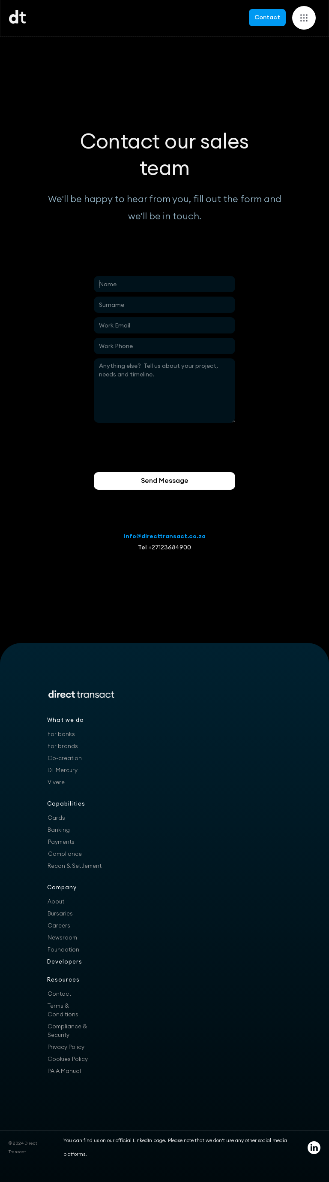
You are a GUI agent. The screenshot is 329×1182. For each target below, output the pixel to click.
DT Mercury (63, 770)
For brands (63, 746)
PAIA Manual (64, 1070)
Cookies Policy (68, 1058)
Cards (56, 817)
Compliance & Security (67, 1030)
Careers (59, 925)
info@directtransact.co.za (165, 536)
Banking (59, 829)
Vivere (56, 782)
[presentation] (159, 447)
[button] (304, 18)
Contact (267, 17)
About (56, 901)
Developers (64, 961)
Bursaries (60, 913)
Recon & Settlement (75, 865)
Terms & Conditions (63, 1010)
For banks (61, 733)
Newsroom (62, 937)
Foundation (63, 949)
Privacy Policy (66, 1046)
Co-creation (65, 758)
